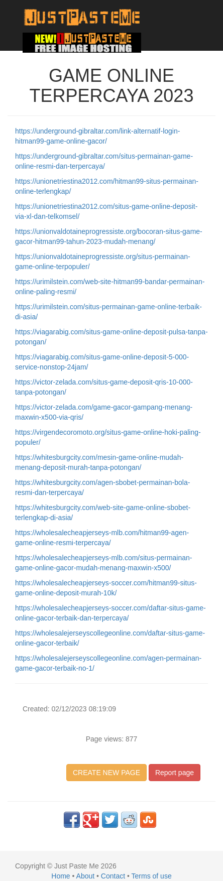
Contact (113, 876)
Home (60, 876)
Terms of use (152, 876)
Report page (174, 773)
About (85, 876)
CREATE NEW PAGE (106, 773)
